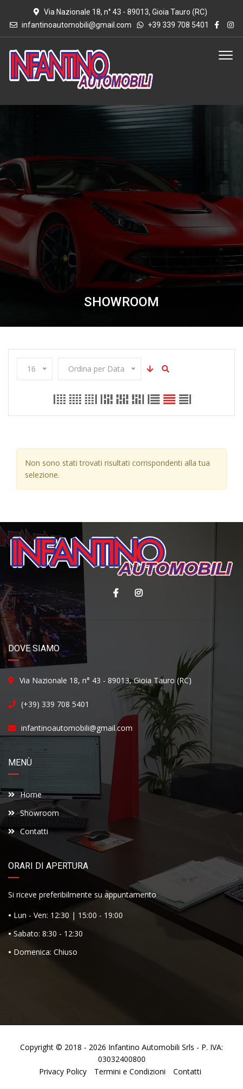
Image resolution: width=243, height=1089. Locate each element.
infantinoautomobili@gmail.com (77, 25)
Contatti (28, 831)
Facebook (113, 593)
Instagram (135, 593)
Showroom (33, 813)
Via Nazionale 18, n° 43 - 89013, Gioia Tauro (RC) (105, 680)
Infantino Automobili (144, 1047)
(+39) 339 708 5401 (55, 704)
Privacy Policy (63, 1071)
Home (25, 794)
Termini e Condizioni (130, 1071)
